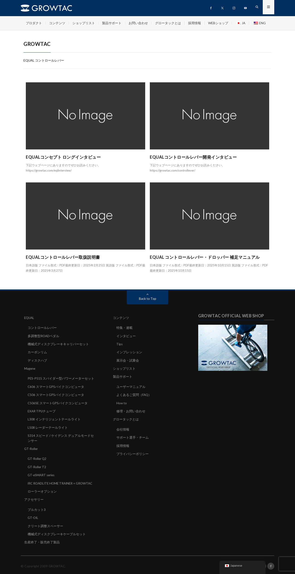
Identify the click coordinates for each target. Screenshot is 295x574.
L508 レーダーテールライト (48, 426)
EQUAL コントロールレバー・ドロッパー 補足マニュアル (205, 257)
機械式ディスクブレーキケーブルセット (57, 532)
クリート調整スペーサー (45, 524)
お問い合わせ (138, 23)
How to (121, 402)
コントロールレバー (42, 328)
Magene (30, 368)
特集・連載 (124, 328)
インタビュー (126, 336)
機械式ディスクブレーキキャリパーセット (58, 344)
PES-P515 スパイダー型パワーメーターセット (61, 378)
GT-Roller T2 (37, 465)
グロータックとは (168, 23)
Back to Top (147, 298)
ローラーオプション (42, 489)
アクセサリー (34, 498)
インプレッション (129, 352)
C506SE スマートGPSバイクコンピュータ (58, 402)
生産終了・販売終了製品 (42, 540)
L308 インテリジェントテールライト (54, 418)
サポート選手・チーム (132, 436)
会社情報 (122, 428)
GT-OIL (33, 515)
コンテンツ (57, 23)
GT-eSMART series (42, 473)
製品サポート (111, 23)
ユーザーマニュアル (130, 386)
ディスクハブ (37, 360)
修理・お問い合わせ (130, 410)
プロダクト (34, 23)
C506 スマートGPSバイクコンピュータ (56, 394)
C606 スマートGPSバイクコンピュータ (56, 386)
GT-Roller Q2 (37, 457)
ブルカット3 (37, 507)
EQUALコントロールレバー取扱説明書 (63, 257)
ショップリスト (83, 23)
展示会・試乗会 (127, 360)
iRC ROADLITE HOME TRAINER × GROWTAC (61, 481)
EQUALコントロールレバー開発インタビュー (193, 157)
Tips (119, 344)
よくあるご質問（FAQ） (134, 394)
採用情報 (194, 23)
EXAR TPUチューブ (42, 410)
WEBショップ (218, 23)
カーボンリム (37, 352)
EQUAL (29, 318)
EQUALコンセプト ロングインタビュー (63, 157)
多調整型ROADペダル (44, 336)
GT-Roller (31, 447)
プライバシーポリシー (132, 452)
